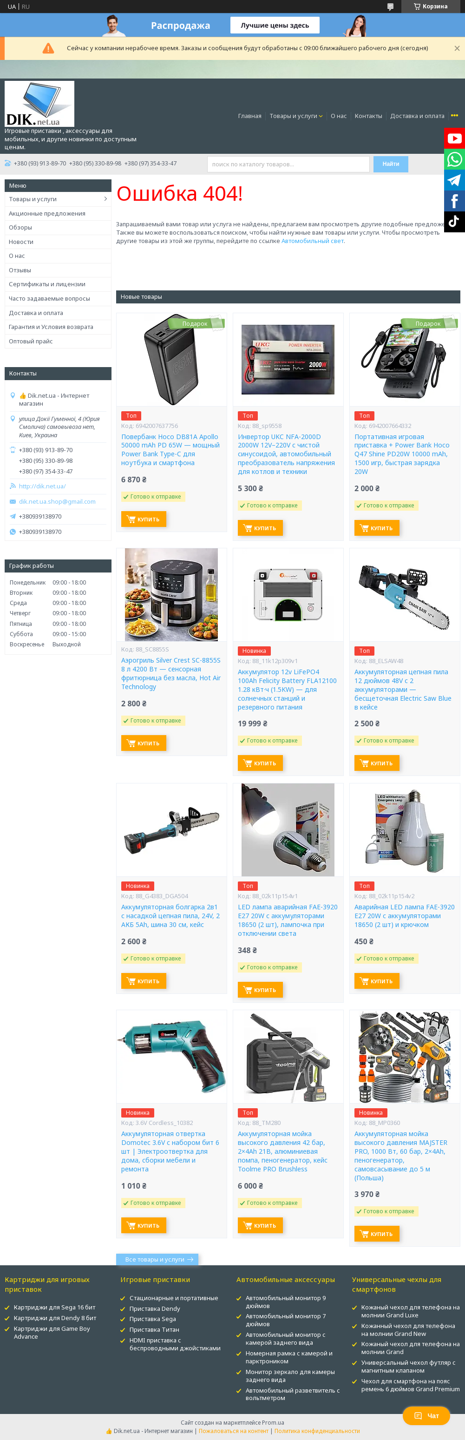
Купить (148, 519)
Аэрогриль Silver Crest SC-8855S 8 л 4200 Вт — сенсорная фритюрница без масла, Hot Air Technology (171, 673)
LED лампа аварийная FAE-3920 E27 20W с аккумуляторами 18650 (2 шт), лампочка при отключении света (288, 920)
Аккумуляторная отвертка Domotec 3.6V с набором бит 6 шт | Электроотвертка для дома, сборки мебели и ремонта (170, 1151)
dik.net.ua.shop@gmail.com (57, 502)
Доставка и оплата (417, 116)
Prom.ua (273, 1423)
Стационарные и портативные (174, 1298)
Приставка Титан (154, 1329)
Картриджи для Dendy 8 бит (55, 1318)
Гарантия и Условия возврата (51, 326)
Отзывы (20, 270)
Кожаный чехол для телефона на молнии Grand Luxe (410, 1311)
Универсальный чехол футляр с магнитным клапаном (408, 1366)
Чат (426, 1416)
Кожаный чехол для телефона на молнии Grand (410, 1348)
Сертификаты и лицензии (47, 284)
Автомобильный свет (313, 241)
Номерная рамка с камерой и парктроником (289, 1357)
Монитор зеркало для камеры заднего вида (290, 1376)
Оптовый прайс (31, 341)
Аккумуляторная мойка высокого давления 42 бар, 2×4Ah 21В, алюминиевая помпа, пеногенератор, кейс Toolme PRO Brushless (282, 1151)
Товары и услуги (293, 116)
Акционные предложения (47, 213)
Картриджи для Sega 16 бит (54, 1307)
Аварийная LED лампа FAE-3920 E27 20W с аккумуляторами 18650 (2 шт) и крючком (404, 916)
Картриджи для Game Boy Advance (52, 1332)
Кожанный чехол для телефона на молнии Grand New (408, 1330)
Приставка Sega (153, 1319)
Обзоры (20, 227)
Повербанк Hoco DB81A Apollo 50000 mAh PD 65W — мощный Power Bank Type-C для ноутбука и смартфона (170, 450)
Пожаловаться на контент (234, 1431)
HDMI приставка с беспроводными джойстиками (175, 1344)
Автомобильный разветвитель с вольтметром (293, 1394)
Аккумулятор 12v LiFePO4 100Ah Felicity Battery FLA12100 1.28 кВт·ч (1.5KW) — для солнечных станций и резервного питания (287, 689)
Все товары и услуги (154, 1259)
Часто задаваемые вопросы (49, 298)
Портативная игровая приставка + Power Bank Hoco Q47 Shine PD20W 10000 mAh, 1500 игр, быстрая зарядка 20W (402, 454)
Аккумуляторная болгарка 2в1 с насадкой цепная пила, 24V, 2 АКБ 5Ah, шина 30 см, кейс (170, 916)
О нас (339, 116)
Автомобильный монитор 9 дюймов (286, 1302)
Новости (21, 241)
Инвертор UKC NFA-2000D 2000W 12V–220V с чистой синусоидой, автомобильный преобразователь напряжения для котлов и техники (286, 454)
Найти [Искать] (391, 164)
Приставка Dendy (155, 1308)
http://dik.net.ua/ (42, 486)
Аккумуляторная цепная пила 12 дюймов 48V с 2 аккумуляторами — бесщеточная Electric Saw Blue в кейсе (403, 689)
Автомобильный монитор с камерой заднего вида (286, 1338)
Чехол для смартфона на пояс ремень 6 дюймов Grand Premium (410, 1385)
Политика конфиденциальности (317, 1431)
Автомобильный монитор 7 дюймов (286, 1320)
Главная (250, 116)
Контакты (368, 116)
